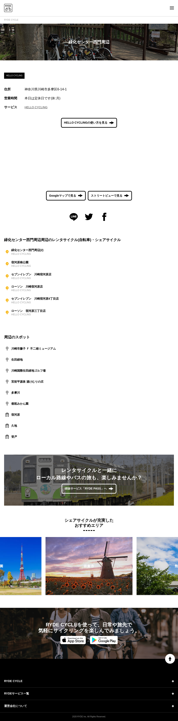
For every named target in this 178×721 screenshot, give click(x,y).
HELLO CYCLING (36, 107)
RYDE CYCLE (11, 20)
